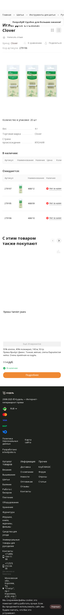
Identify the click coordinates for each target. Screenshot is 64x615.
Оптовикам (26, 481)
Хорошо (55, 606)
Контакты (25, 491)
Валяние (6, 484)
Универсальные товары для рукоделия (11, 543)
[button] (52, 240)
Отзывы (24, 486)
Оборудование (10, 502)
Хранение (7, 507)
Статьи (42, 481)
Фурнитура (8, 512)
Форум (42, 471)
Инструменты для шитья (42, 14)
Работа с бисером (7, 491)
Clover (14, 43)
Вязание (6, 469)
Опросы (43, 476)
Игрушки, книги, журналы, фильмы (7, 521)
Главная (6, 14)
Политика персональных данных (10, 441)
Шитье (20, 14)
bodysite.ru (10, 452)
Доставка (25, 466)
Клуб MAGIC (45, 466)
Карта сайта (28, 441)
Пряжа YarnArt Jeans (14, 311)
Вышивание (8, 474)
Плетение (7, 497)
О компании (26, 471)
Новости (24, 476)
